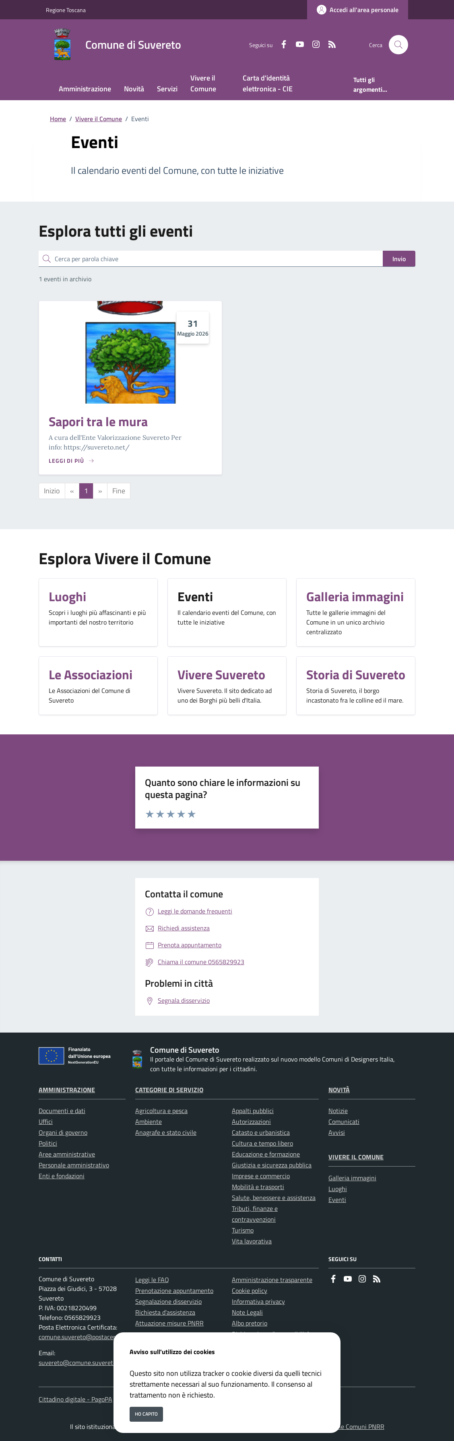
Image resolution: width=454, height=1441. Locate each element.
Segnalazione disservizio (168, 1301)
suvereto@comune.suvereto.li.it (82, 1362)
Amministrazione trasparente (272, 1279)
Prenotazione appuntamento (174, 1290)
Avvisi (336, 1132)
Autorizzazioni (251, 1121)
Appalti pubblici (253, 1110)
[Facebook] (280, 44)
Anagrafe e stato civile (165, 1132)
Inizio (52, 490)
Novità (339, 1090)
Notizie (338, 1110)
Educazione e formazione (266, 1154)
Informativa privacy (258, 1301)
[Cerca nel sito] (398, 44)
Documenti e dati (62, 1110)
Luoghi (337, 1189)
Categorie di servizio (169, 1090)
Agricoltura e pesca (161, 1110)
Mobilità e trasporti (258, 1187)
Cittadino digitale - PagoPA (75, 1399)
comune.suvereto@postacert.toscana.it (92, 1337)
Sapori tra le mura (98, 421)
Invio (399, 259)
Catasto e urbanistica (261, 1132)
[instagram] (313, 44)
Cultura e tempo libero (262, 1143)
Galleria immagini (352, 1178)
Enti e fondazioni (62, 1176)
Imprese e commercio (261, 1176)
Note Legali (247, 1312)
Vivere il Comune (98, 119)
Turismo (243, 1230)
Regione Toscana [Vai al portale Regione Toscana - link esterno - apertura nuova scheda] (66, 10)
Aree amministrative (67, 1154)
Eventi (337, 1199)
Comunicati (343, 1121)
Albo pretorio (249, 1323)
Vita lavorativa (252, 1241)
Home (58, 119)
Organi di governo (63, 1132)
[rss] (329, 44)
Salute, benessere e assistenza (274, 1197)
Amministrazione (67, 1090)
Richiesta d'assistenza (165, 1312)
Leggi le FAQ (152, 1279)
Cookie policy (249, 1290)
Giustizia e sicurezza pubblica (272, 1165)
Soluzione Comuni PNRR (351, 1426)
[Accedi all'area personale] (357, 9)
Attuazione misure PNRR (169, 1323)
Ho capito (146, 1414)
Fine (118, 490)
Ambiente (148, 1121)
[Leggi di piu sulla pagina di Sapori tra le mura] (72, 460)
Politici (48, 1143)
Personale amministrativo (74, 1165)
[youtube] (297, 44)
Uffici (46, 1121)
